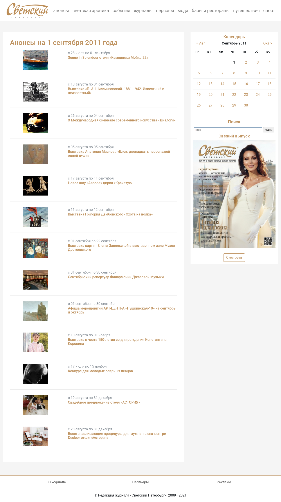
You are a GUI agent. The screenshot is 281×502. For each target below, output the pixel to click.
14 (222, 84)
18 (270, 84)
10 (258, 73)
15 (234, 84)
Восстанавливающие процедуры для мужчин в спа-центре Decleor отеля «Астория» (117, 436)
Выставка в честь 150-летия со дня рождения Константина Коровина (117, 342)
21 (222, 95)
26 (199, 105)
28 (222, 105)
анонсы (61, 10)
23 (246, 95)
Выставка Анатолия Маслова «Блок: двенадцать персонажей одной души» (119, 154)
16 (246, 84)
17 (258, 84)
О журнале (57, 482)
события (121, 10)
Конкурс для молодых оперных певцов (100, 371)
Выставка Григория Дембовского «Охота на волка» (110, 214)
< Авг (200, 43)
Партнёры (140, 482)
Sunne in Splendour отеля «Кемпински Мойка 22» (108, 57)
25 (270, 95)
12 (199, 84)
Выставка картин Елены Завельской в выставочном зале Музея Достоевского (121, 248)
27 (211, 105)
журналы (143, 10)
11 (270, 73)
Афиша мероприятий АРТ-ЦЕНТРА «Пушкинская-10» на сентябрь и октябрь (121, 310)
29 (234, 105)
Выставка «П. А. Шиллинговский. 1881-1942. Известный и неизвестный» (116, 91)
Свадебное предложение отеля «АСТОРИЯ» (104, 402)
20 (211, 95)
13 (211, 84)
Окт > (267, 43)
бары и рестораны (211, 10)
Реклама (224, 482)
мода (183, 10)
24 (258, 95)
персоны (165, 10)
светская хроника (90, 10)
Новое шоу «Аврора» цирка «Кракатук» (100, 183)
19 (199, 95)
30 (246, 105)
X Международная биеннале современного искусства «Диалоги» (121, 120)
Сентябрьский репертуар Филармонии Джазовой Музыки (116, 277)
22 (234, 95)
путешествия (246, 10)
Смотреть (234, 257)
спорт (269, 10)
